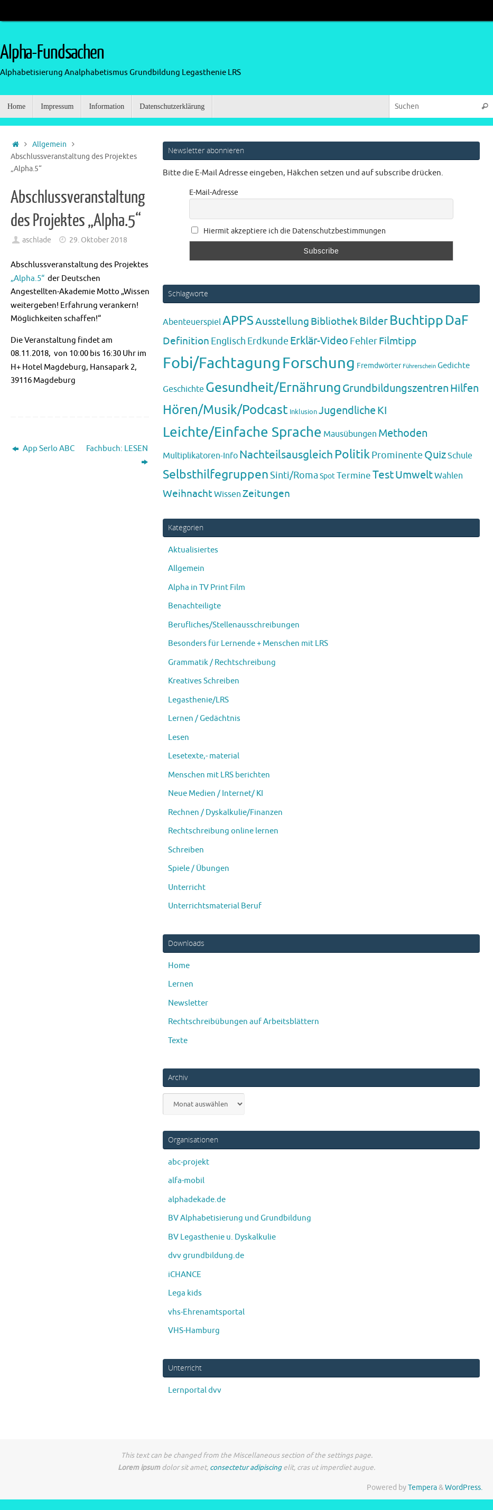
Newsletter (188, 1003)
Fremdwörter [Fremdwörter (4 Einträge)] (379, 365)
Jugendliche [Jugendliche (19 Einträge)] (347, 410)
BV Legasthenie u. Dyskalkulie (222, 1237)
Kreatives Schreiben (203, 681)
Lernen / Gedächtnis (204, 719)
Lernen (180, 984)
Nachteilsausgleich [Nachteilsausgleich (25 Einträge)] (286, 455)
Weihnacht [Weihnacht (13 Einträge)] (187, 493)
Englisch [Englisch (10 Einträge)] (228, 341)
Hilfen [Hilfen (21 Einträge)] (464, 388)
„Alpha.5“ (27, 279)
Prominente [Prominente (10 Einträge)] (397, 455)
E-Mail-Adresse (213, 192)
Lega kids (185, 1293)
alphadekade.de (197, 1200)
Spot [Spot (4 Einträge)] (327, 476)
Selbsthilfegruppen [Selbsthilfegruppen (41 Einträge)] (215, 474)
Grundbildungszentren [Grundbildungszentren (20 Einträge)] (395, 388)
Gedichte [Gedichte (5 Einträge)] (454, 365)
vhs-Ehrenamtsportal (206, 1312)
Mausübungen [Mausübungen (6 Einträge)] (350, 434)
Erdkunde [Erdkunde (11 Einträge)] (268, 341)
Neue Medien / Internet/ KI (215, 794)
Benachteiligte (194, 606)
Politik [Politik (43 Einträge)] (352, 454)
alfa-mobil (186, 1181)
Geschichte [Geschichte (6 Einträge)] (183, 389)
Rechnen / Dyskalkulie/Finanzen (225, 813)
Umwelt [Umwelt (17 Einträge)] (414, 475)
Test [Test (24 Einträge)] (383, 475)
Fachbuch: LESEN (117, 455)
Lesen (178, 738)
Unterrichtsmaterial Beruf (215, 906)
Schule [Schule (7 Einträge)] (460, 455)
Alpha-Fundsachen (52, 52)
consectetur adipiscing (246, 1467)
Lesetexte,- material (203, 756)
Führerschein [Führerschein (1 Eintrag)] (419, 366)
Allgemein (49, 144)
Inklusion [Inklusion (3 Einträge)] (303, 411)
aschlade (36, 240)
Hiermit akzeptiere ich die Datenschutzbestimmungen (288, 231)
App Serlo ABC (43, 449)
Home (179, 966)
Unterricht (187, 888)
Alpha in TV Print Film (206, 588)
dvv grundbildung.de (206, 1256)
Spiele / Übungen (198, 869)
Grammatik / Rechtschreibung (222, 663)
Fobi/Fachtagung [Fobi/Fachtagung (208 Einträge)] (222, 363)
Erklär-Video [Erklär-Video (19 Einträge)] (319, 341)
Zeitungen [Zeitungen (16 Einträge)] (266, 493)
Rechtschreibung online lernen (223, 831)
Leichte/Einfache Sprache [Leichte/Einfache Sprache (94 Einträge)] (242, 432)
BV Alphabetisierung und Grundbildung (239, 1218)
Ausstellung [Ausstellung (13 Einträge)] (282, 321)
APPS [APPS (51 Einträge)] (238, 321)
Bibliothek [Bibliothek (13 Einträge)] (334, 321)
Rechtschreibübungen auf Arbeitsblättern (243, 1022)
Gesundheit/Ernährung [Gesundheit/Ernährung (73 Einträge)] (273, 387)
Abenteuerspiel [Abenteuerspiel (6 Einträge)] (192, 322)
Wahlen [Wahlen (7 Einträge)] (448, 475)
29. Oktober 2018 (98, 240)
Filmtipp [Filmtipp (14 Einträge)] (397, 341)
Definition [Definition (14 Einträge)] (186, 341)
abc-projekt (188, 1162)
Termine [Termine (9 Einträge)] (354, 475)
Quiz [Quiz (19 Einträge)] (435, 455)
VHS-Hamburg (194, 1331)
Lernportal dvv (194, 1390)
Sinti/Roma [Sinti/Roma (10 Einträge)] (294, 475)
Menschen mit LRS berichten (219, 775)
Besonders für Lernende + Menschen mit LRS (248, 644)
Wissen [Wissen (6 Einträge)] (227, 494)
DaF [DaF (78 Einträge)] (456, 320)
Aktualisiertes (193, 550)
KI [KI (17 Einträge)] (382, 410)
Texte (178, 1041)
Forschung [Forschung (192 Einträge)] (318, 363)
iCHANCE (184, 1275)
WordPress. (463, 1487)
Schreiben (186, 850)
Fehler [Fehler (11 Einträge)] (363, 341)
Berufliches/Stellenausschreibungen (234, 625)
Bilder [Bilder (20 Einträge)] (373, 321)
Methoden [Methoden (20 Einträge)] (402, 433)
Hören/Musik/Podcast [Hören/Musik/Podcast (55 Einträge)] (225, 410)
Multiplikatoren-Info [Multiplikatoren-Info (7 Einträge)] (200, 455)
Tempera (422, 1487)
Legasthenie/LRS (198, 700)
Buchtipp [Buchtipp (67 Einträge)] (416, 320)
